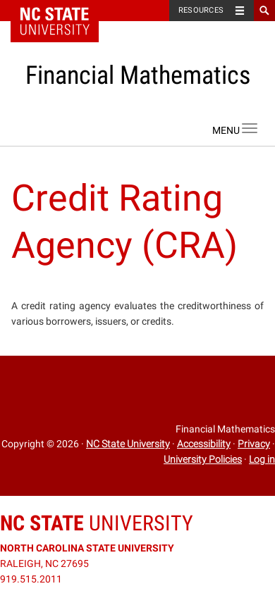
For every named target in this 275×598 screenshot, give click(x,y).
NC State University (128, 443)
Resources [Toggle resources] (201, 10)
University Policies (203, 459)
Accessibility (204, 443)
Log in (262, 459)
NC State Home (63, 10)
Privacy (254, 443)
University (96, 523)
